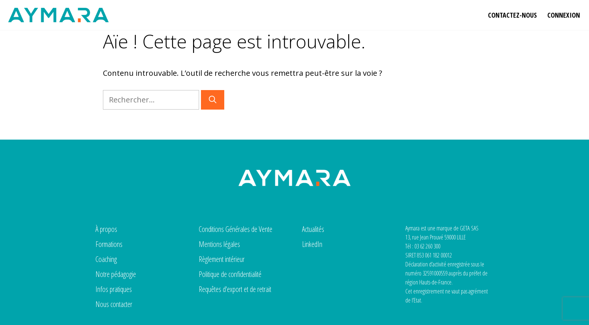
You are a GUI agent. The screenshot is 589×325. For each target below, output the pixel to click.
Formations (108, 244)
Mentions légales (219, 244)
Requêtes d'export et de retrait (235, 289)
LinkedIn (312, 244)
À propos (106, 229)
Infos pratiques (113, 289)
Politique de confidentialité (230, 274)
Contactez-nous (512, 15)
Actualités (313, 229)
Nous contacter (113, 304)
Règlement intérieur (222, 259)
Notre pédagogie (115, 274)
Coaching (106, 259)
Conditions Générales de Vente (235, 229)
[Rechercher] (212, 100)
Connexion (563, 15)
